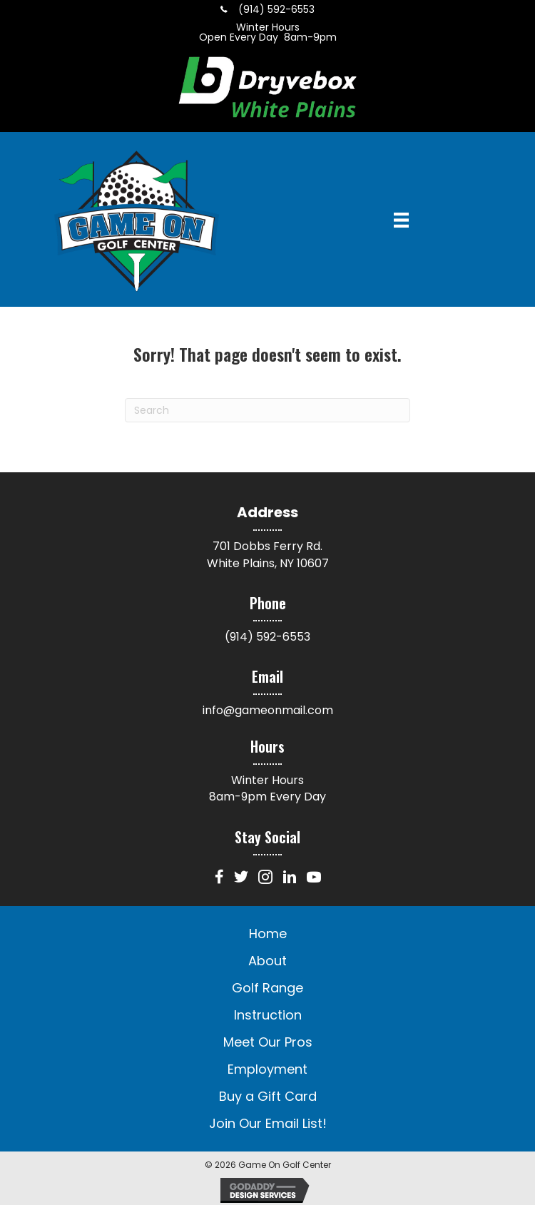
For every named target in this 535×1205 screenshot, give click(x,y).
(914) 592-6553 (267, 637)
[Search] (267, 410)
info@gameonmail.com (268, 710)
